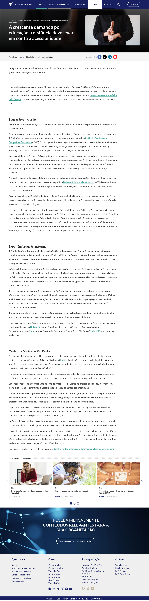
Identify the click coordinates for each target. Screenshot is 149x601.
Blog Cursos (53, 580)
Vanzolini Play (54, 571)
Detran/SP (35, 327)
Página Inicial (13, 20)
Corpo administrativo (21, 574)
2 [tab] (74, 503)
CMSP (63, 360)
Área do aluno (54, 574)
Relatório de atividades (21, 571)
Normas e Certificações (92, 565)
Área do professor (56, 577)
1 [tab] (71, 503)
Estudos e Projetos (89, 568)
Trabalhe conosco (122, 565)
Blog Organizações (90, 582)
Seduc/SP (95, 331)
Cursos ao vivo (54, 565)
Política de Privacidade (21, 578)
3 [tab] (78, 503)
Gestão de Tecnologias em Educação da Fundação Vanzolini (84, 448)
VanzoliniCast (54, 583)
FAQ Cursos (120, 571)
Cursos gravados (55, 568)
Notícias (20, 20)
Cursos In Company (90, 579)
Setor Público (87, 576)
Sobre (14, 565)
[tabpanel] (31, 481)
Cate (32, 331)
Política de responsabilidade (24, 568)
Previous (7, 481)
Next (141, 481)
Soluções (26, 20)
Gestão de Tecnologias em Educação (93, 572)
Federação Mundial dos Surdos (78, 182)
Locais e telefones (122, 568)
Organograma (18, 581)
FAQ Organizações (123, 574)
